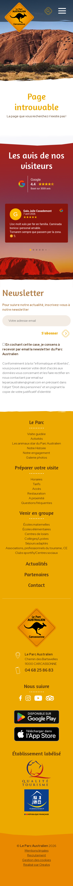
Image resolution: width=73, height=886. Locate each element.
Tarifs (36, 484)
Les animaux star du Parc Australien (36, 443)
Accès (36, 489)
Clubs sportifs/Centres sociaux (36, 553)
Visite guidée (36, 434)
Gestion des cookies (36, 860)
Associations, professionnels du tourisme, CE (36, 548)
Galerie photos (36, 457)
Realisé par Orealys (36, 865)
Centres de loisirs (36, 534)
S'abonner (55, 333)
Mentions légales (36, 850)
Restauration (36, 493)
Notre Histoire (36, 448)
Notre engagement (36, 453)
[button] (30, 250)
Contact (36, 585)
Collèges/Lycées (36, 539)
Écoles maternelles (36, 524)
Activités (37, 439)
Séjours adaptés (36, 543)
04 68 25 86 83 (39, 670)
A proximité (36, 498)
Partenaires (36, 574)
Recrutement (36, 855)
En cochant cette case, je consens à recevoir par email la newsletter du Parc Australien (32, 349)
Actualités (36, 564)
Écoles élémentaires (37, 529)
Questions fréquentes (36, 503)
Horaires (36, 479)
